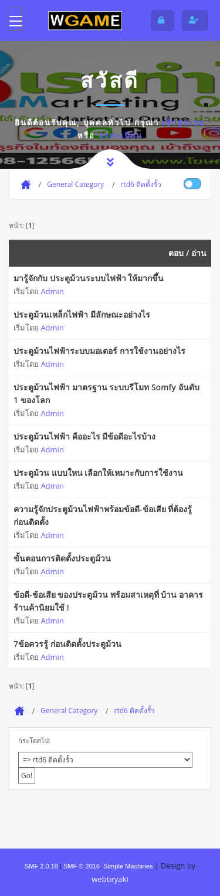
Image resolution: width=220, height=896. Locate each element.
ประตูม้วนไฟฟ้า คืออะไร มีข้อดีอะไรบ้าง (84, 436)
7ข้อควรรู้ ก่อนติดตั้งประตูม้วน (67, 643)
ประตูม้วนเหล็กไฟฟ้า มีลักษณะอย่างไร (81, 314)
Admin (51, 291)
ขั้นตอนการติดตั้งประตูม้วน (62, 558)
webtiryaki (110, 879)
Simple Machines (128, 866)
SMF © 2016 (81, 866)
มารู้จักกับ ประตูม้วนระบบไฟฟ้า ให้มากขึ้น (88, 278)
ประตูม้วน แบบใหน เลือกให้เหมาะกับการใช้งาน (98, 472)
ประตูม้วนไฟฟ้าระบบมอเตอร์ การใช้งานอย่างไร (99, 350)
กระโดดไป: (34, 740)
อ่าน (199, 252)
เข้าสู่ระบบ (183, 122)
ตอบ (176, 252)
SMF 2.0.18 (41, 866)
